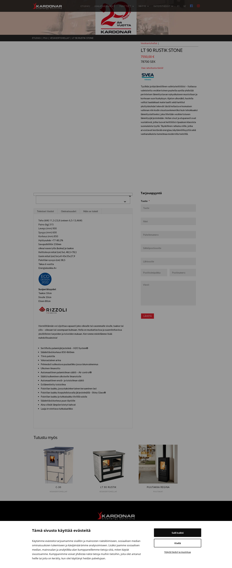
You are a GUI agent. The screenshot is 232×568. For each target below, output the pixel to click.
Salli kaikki (178, 532)
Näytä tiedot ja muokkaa (177, 551)
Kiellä (177, 543)
